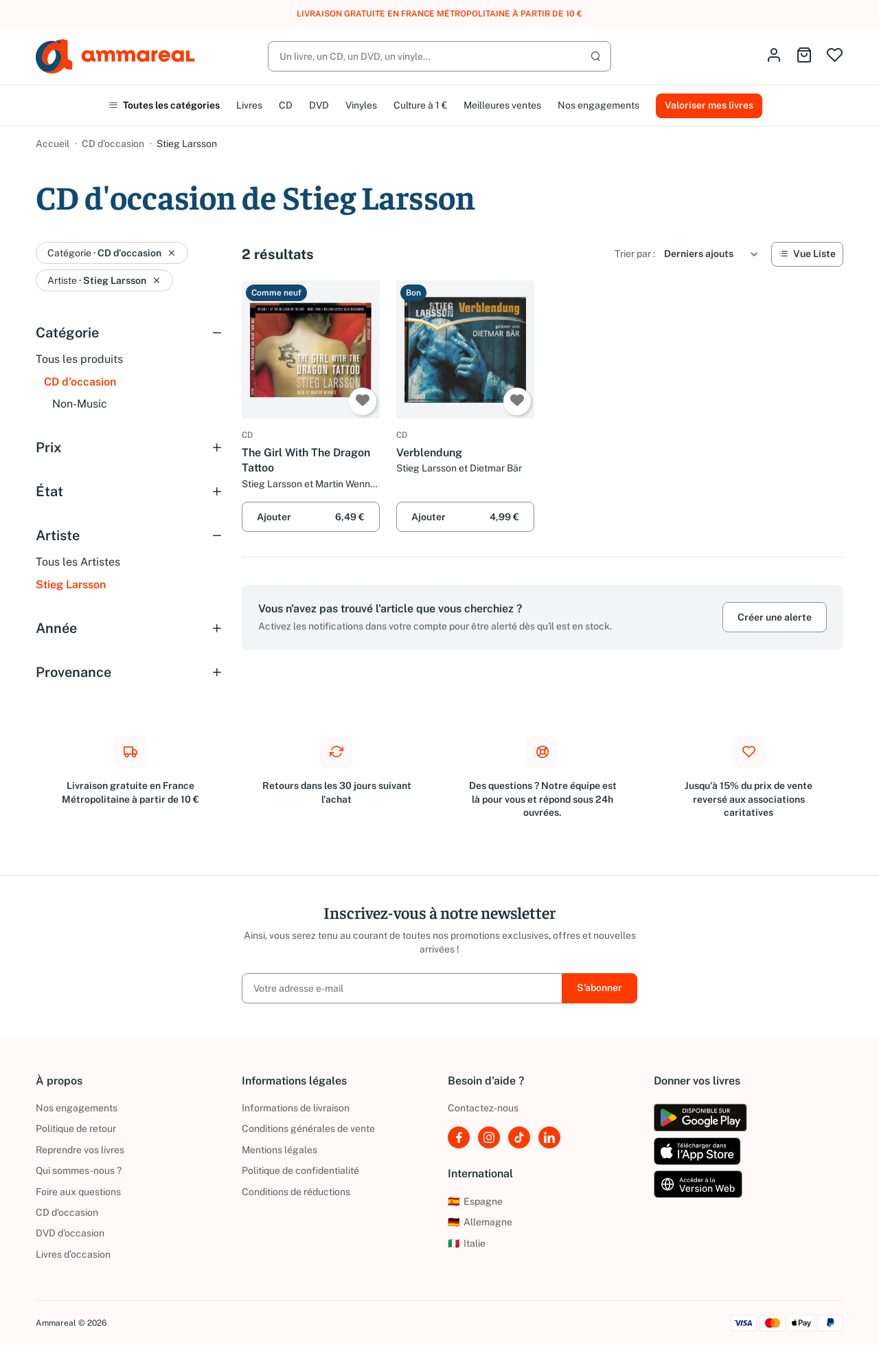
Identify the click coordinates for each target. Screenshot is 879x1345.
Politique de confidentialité (300, 1170)
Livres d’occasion (73, 1254)
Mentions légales (279, 1149)
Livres (249, 105)
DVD (319, 105)
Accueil (52, 143)
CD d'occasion (113, 143)
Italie (467, 1243)
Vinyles (361, 105)
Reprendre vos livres (80, 1149)
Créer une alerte (775, 617)
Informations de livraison (296, 1107)
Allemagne (480, 1221)
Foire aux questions (78, 1191)
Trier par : (635, 253)
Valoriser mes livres (709, 105)
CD (286, 105)
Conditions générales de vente (308, 1128)
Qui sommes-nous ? (79, 1170)
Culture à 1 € (420, 105)
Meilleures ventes (502, 105)
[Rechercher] (439, 56)
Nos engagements (598, 105)
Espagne (475, 1201)
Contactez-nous (483, 1107)
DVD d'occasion (70, 1232)
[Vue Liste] (807, 254)
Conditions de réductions (296, 1191)
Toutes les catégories (164, 105)
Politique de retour (76, 1128)
